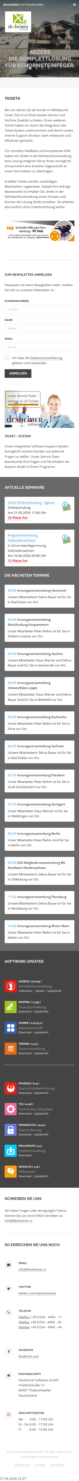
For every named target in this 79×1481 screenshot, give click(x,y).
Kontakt (40, 1465)
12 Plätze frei (18, 561)
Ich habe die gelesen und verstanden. (37, 360)
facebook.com (29, 1356)
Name (9, 320)
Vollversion (26, 991)
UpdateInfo (54, 991)
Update (40, 991)
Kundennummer (17, 301)
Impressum (57, 1465)
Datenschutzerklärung (46, 358)
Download (25, 1011)
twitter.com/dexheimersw (37, 1293)
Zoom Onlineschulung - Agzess (31, 502)
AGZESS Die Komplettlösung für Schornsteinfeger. (40, 59)
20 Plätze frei (18, 518)
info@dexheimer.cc (18, 1220)
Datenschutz (22, 1465)
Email (9, 338)
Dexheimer (23, 4)
